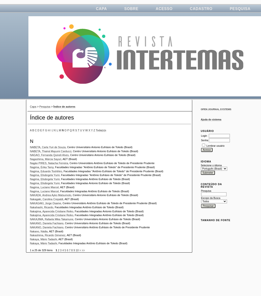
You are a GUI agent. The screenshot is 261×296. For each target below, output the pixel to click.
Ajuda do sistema (211, 119)
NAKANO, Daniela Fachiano (47, 223)
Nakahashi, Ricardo (41, 207)
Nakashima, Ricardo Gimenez (47, 235)
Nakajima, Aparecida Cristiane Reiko (51, 211)
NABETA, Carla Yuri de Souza (47, 147)
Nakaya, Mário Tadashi (43, 239)
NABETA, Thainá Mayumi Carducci (50, 151)
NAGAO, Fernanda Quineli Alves (49, 155)
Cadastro (201, 9)
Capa (101, 9)
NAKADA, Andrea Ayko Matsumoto (50, 195)
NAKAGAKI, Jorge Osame (45, 203)
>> (83, 250)
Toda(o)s (101, 130)
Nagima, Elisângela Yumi (44, 175)
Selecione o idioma (211, 165)
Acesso (164, 9)
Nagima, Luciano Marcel (44, 187)
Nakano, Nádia (39, 231)
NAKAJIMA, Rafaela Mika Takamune (51, 219)
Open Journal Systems (216, 109)
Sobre (131, 9)
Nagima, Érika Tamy (41, 167)
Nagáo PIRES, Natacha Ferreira (49, 163)
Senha (204, 140)
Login (204, 136)
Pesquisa (240, 9)
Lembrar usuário (216, 146)
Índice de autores (64, 106)
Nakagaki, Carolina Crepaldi (46, 199)
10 (77, 250)
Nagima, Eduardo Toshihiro (46, 171)
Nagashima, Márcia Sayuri (45, 159)
